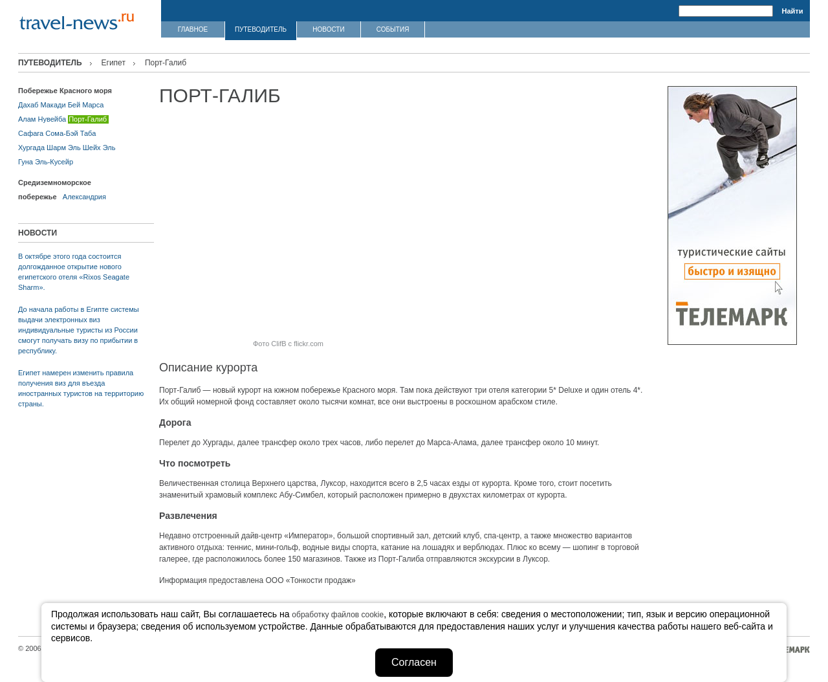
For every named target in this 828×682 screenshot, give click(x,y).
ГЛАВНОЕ (193, 29)
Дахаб (28, 105)
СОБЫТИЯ (392, 29)
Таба (88, 133)
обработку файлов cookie (338, 614)
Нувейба (52, 119)
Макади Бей (60, 105)
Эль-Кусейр (54, 162)
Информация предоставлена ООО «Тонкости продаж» (257, 580)
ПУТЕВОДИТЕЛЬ (261, 29)
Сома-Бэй (61, 133)
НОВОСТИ (328, 29)
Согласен (414, 662)
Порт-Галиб (88, 119)
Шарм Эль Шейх (74, 147)
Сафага (30, 133)
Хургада (31, 147)
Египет (113, 62)
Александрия (84, 197)
